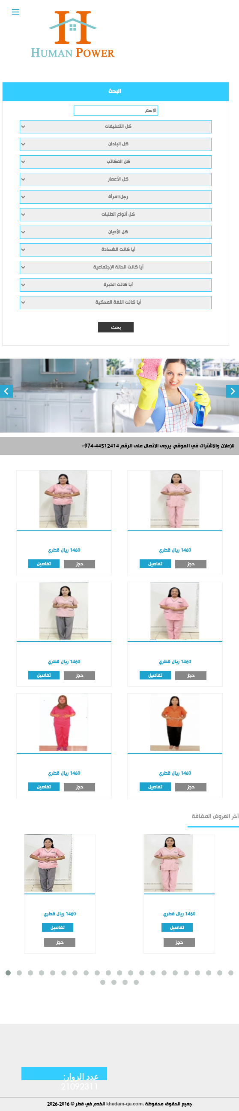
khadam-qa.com (124, 1104)
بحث (116, 327)
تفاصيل (44, 564)
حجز (79, 564)
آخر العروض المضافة (215, 817)
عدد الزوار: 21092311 (80, 1081)
